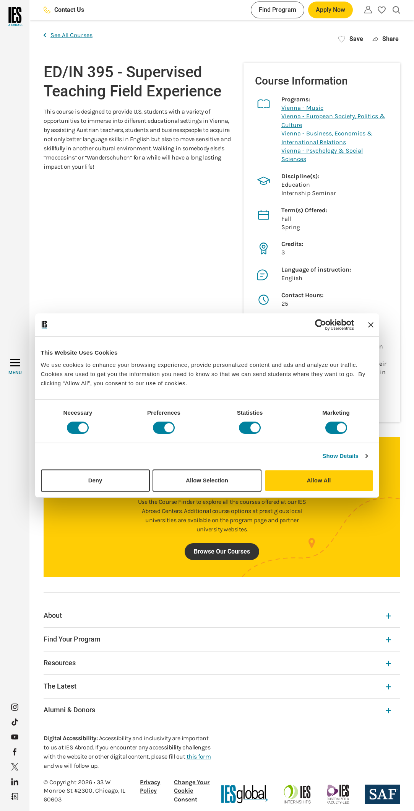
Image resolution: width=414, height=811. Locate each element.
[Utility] (368, 9)
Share (385, 38)
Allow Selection (207, 480)
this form (199, 756)
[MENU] (15, 367)
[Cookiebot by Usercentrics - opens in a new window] (320, 325)
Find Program (277, 9)
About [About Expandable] (217, 615)
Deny (95, 480)
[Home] (14, 16)
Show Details (341, 456)
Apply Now (330, 9)
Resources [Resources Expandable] (217, 663)
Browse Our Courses (222, 551)
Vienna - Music (302, 107)
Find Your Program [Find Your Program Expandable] (217, 639)
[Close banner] (370, 324)
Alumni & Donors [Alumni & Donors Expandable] (217, 710)
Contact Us (64, 9)
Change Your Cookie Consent (191, 790)
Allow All (319, 480)
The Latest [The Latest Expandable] (217, 686)
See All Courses (68, 35)
